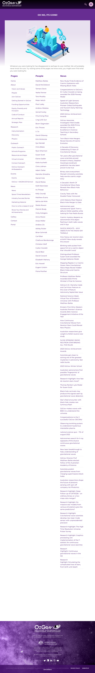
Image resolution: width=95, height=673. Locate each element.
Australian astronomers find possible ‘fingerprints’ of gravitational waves (71, 372)
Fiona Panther (41, 271)
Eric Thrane (40, 128)
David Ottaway (41, 135)
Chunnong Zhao (42, 116)
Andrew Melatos (42, 108)
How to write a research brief (22, 206)
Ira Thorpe (40, 190)
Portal (13, 225)
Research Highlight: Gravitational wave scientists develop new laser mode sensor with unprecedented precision (71, 518)
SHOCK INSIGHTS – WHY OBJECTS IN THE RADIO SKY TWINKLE (71, 230)
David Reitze (41, 182)
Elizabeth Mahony (43, 260)
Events (13, 174)
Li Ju (37, 131)
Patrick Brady (41, 209)
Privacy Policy (75, 668)
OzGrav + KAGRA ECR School (22, 182)
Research (14, 127)
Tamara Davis (41, 89)
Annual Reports (17, 118)
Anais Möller (40, 221)
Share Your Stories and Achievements (20, 211)
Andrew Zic (40, 225)
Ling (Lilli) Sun (41, 120)
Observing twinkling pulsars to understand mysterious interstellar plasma (71, 426)
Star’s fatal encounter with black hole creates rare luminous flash (70, 402)
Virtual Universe (18, 159)
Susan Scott (40, 155)
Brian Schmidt (41, 232)
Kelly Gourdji (41, 194)
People (14, 93)
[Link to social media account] (45, 661)
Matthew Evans (42, 197)
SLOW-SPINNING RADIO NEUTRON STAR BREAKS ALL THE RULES (70, 342)
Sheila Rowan (41, 205)
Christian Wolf (41, 244)
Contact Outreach (18, 163)
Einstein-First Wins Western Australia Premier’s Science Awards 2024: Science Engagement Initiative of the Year (71, 312)
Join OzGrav (16, 97)
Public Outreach (18, 147)
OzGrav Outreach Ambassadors (18, 168)
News (13, 186)
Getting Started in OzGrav (21, 100)
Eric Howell (40, 264)
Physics (14, 139)
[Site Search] (85, 4)
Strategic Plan (17, 122)
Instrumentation (18, 131)
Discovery (15, 135)
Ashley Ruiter (41, 229)
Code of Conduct (18, 114)
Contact (14, 221)
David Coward (41, 256)
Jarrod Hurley (41, 112)
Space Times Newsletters (21, 194)
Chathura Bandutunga (45, 240)
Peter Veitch (40, 100)
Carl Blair (39, 236)
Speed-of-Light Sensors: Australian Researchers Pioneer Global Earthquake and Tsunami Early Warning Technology (71, 105)
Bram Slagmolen (42, 124)
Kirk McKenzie (41, 139)
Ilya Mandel (40, 143)
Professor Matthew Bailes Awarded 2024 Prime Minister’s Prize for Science (71, 278)
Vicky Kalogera (41, 213)
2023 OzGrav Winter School (71, 366)
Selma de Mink (41, 201)
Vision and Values (18, 89)
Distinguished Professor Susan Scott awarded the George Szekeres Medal (70, 256)
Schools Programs (18, 151)
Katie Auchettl (41, 163)
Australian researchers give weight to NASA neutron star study (71, 334)
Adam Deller (41, 170)
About (13, 85)
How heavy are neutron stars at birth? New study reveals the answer (71, 239)
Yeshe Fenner (41, 93)
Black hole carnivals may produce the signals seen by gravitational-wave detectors (71, 393)
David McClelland (43, 85)
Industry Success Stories (21, 198)
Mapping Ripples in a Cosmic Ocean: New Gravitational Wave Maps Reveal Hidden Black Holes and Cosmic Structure (71, 267)
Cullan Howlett (41, 248)
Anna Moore (40, 217)
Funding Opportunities (20, 104)
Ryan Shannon (41, 151)
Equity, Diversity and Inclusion (19, 109)
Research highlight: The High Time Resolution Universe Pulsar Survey (71, 529)
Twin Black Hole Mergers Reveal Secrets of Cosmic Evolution (70, 141)
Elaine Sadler (41, 159)
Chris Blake (40, 147)
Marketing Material (19, 202)
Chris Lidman (41, 166)
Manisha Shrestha (43, 174)
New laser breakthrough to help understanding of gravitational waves (71, 451)
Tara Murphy (41, 96)
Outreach (14, 143)
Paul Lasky (40, 104)
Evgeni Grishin (41, 267)
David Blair (40, 252)
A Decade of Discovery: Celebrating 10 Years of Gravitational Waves (69, 149)
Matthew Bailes (42, 81)
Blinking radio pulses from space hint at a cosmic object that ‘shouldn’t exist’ (71, 248)
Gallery (13, 217)
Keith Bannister (42, 186)
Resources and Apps (19, 155)
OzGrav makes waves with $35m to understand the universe (70, 411)
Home (13, 81)
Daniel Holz (40, 178)
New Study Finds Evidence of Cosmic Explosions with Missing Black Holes (71, 83)
